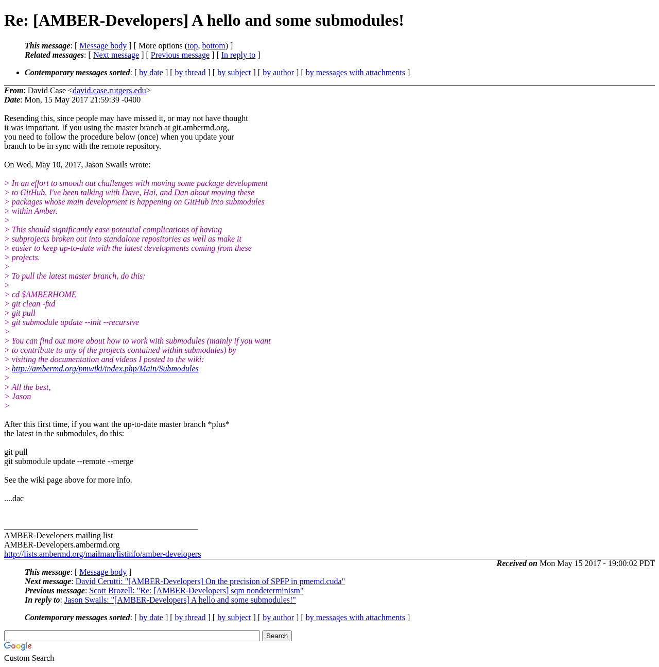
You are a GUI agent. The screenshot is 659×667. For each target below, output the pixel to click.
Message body (103, 45)
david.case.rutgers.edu (109, 90)
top (192, 45)
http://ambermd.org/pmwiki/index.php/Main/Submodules (105, 368)
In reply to (238, 54)
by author (278, 72)
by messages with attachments (355, 72)
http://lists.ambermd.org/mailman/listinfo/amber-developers (102, 554)
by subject (234, 72)
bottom (213, 45)
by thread (190, 72)
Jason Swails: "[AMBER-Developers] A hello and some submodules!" (180, 599)
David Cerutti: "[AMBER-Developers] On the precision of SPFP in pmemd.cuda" (210, 581)
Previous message (180, 54)
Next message (116, 54)
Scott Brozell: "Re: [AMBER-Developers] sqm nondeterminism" (196, 590)
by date (151, 72)
